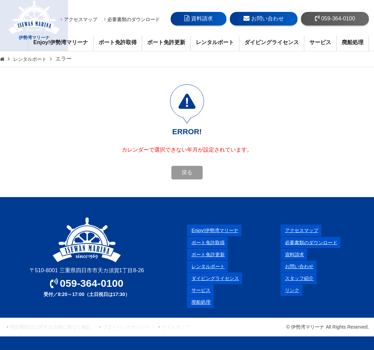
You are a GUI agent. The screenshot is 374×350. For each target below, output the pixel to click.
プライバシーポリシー (126, 327)
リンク (288, 290)
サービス (320, 42)
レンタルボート (215, 42)
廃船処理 (352, 42)
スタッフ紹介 (296, 278)
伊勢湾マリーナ (34, 25)
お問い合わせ (263, 18)
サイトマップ (176, 327)
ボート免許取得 (118, 42)
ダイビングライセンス (271, 42)
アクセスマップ (79, 19)
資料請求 (198, 18)
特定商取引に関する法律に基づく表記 (50, 327)
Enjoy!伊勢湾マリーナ (60, 42)
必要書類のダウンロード (132, 19)
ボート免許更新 (166, 42)
